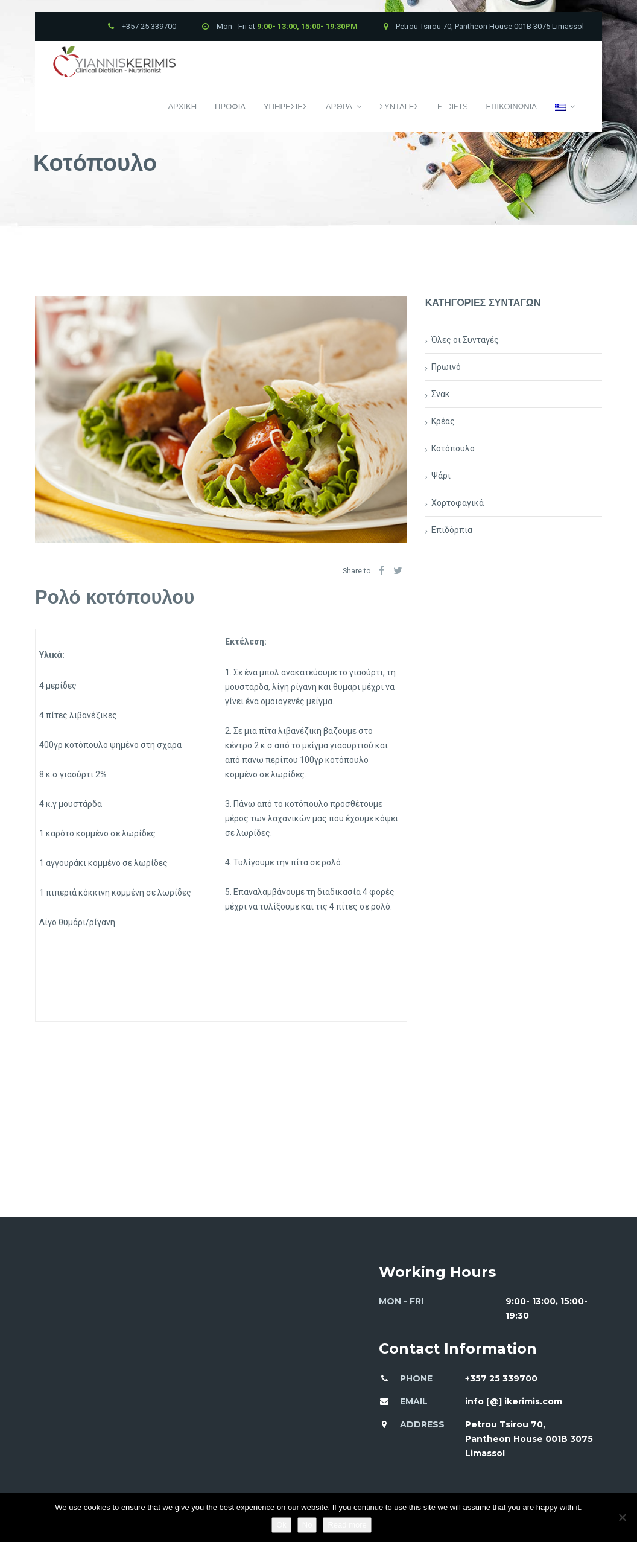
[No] (622, 1517)
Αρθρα (343, 106)
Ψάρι (441, 475)
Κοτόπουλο (453, 448)
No (307, 1524)
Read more (347, 1524)
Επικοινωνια (511, 106)
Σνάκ (440, 394)
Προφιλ (230, 106)
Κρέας (443, 421)
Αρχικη (182, 106)
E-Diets (452, 106)
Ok (281, 1524)
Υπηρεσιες (286, 106)
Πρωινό (446, 367)
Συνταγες (399, 106)
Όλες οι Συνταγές (465, 340)
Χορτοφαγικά (457, 503)
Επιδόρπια (451, 530)
